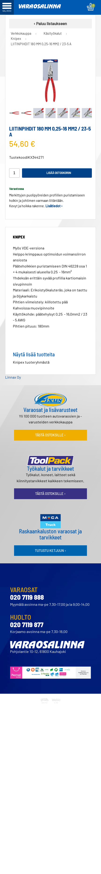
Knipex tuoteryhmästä (31, 362)
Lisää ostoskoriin (58, 172)
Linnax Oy (13, 377)
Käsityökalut (53, 33)
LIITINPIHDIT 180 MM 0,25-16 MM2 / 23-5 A (41, 44)
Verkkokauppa (21, 33)
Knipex (16, 39)
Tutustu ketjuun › (50, 551)
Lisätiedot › (54, 206)
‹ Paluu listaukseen (50, 23)
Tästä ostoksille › (50, 435)
